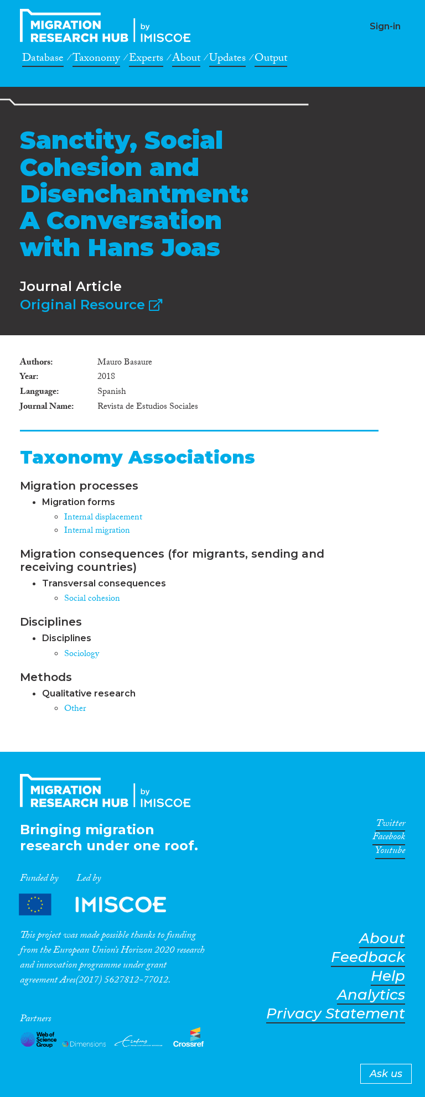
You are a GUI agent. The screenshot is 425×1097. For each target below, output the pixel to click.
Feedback (368, 957)
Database (43, 60)
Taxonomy (96, 60)
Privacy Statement (335, 1013)
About (186, 60)
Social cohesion (92, 599)
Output (271, 60)
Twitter (390, 825)
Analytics (371, 995)
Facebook (388, 838)
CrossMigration (108, 25)
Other (75, 709)
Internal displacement (103, 518)
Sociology (81, 654)
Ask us (386, 1074)
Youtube (390, 852)
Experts (146, 60)
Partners (101, 904)
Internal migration (97, 531)
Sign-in (385, 26)
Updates (227, 60)
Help (388, 976)
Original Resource (91, 305)
